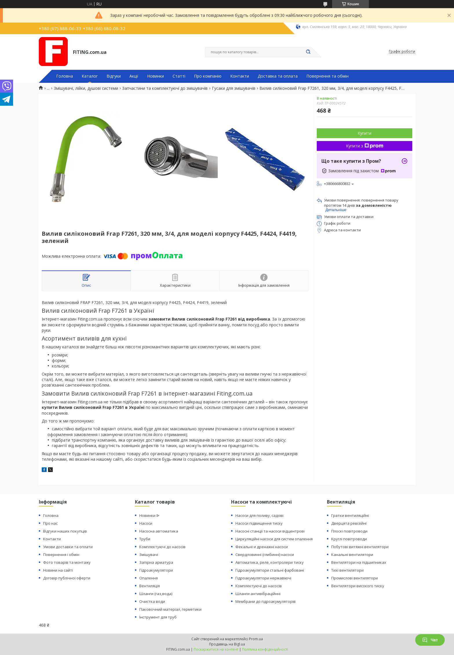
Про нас (50, 523)
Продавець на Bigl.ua (227, 644)
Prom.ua (256, 638)
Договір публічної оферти (66, 578)
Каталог (90, 76)
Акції (133, 76)
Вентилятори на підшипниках (358, 562)
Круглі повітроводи (349, 538)
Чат (430, 640)
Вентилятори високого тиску (357, 585)
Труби (144, 538)
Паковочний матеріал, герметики (170, 609)
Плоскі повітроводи (349, 531)
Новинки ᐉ (149, 515)
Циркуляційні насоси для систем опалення (274, 538)
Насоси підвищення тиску (259, 523)
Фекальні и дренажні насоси (261, 546)
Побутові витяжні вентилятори (360, 546)
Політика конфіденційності (265, 649)
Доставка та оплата (278, 76)
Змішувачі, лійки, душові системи (86, 88)
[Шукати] (308, 52)
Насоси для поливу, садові (259, 515)
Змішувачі (148, 554)
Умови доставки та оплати (68, 546)
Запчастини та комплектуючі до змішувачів (165, 88)
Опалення (148, 578)
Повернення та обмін (327, 76)
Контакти (239, 76)
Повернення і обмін (61, 554)
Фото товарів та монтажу (67, 562)
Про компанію (207, 76)
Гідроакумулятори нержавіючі (263, 578)
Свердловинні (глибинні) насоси (264, 554)
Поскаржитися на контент (216, 649)
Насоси (145, 523)
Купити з (364, 146)
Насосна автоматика (158, 531)
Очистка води (152, 601)
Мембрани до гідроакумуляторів (265, 601)
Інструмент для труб (158, 617)
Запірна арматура (156, 562)
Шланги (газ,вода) (155, 593)
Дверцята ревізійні (349, 523)
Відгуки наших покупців (65, 531)
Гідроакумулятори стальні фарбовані (269, 570)
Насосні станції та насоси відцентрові (270, 531)
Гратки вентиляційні (350, 515)
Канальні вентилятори (352, 554)
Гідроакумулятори (156, 570)
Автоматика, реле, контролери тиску (269, 562)
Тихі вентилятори (347, 570)
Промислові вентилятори (354, 578)
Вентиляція (149, 585)
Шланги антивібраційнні (258, 593)
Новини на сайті (58, 570)
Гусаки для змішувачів (233, 88)
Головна (64, 76)
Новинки (155, 76)
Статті (179, 76)
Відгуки (114, 76)
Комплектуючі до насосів (162, 546)
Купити (364, 133)
